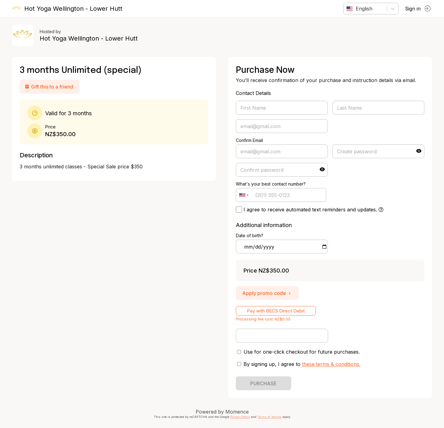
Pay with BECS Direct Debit (276, 311)
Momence (237, 412)
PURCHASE (263, 383)
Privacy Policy (240, 416)
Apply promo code (267, 293)
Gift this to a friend (49, 87)
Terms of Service (269, 416)
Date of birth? (249, 235)
